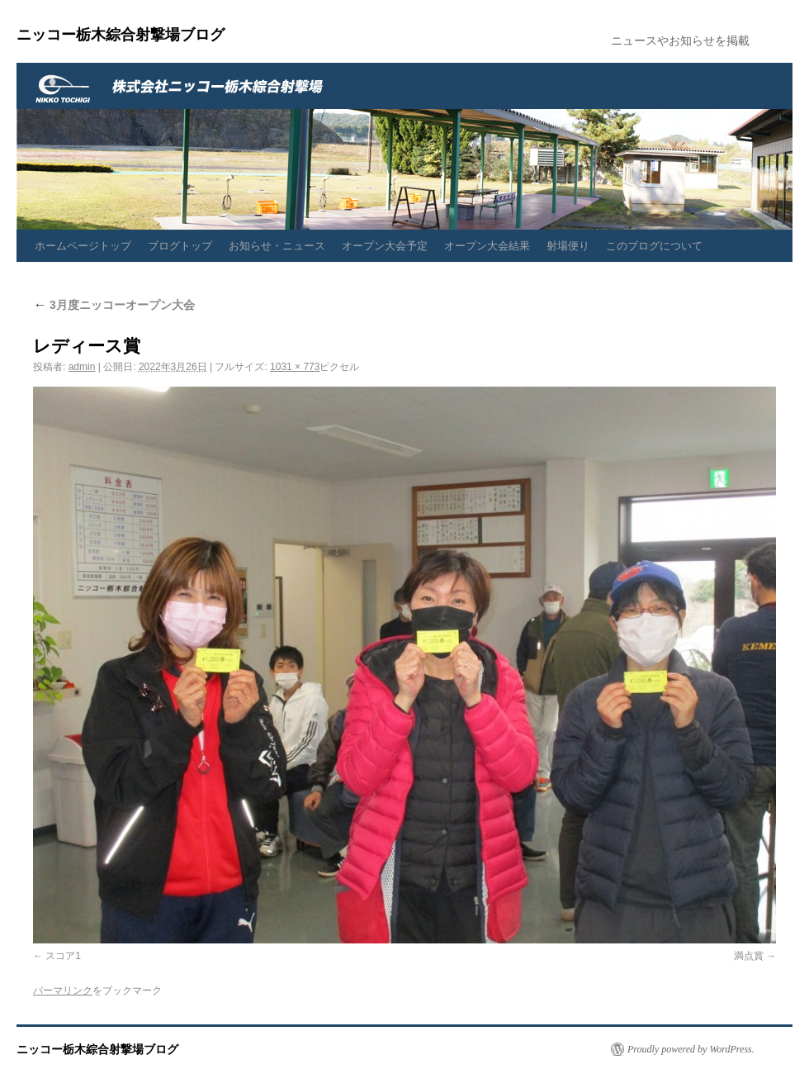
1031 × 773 (294, 367)
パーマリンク (62, 990)
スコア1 (63, 956)
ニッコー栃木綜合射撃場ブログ (121, 34)
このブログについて (654, 246)
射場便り (567, 246)
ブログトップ (180, 246)
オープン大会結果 (487, 246)
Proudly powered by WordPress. (691, 1049)
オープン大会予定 (385, 246)
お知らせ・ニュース (277, 246)
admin (82, 367)
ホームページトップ (83, 246)
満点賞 (749, 956)
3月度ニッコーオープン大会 (114, 304)
